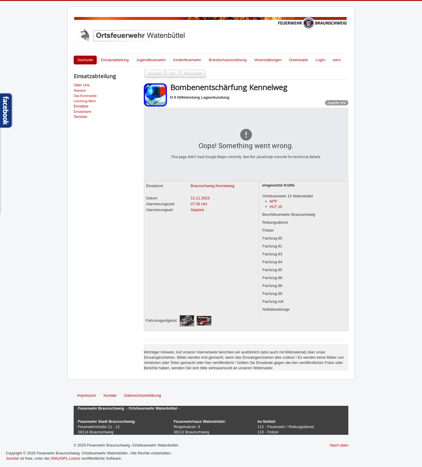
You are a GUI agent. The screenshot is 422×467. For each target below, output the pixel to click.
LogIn (320, 60)
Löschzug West (85, 101)
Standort (80, 90)
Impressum (86, 395)
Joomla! (12, 458)
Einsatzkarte (82, 111)
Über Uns (82, 85)
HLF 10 (276, 206)
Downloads (298, 60)
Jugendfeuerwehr (150, 60)
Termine (80, 116)
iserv (336, 60)
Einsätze (81, 106)
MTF (274, 201)
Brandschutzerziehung (227, 60)
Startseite (85, 60)
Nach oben (339, 445)
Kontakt (109, 395)
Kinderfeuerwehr (187, 60)
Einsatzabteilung (115, 60)
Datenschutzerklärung (142, 395)
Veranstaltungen (268, 60)
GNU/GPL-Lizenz (65, 458)
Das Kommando (85, 95)
